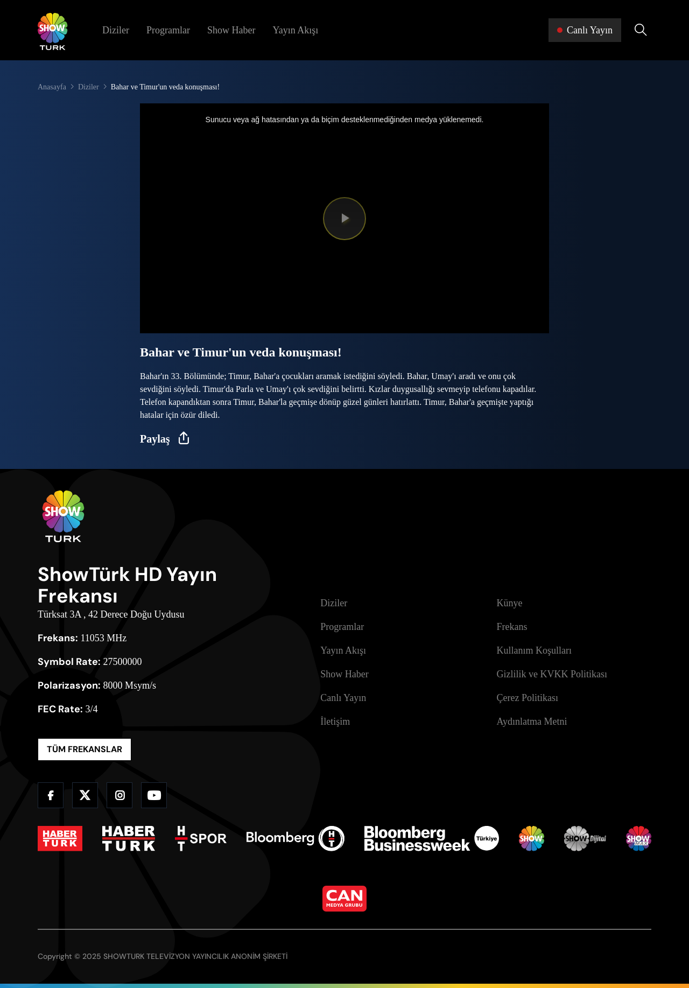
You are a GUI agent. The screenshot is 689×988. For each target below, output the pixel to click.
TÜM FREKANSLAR (84, 749)
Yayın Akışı (295, 30)
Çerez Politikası (527, 697)
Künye (510, 603)
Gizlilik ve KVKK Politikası (552, 674)
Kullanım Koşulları (534, 650)
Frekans (512, 626)
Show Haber (231, 30)
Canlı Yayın (343, 697)
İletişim (335, 721)
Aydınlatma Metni (532, 721)
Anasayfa (52, 87)
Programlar (168, 30)
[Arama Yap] (640, 30)
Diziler (115, 30)
